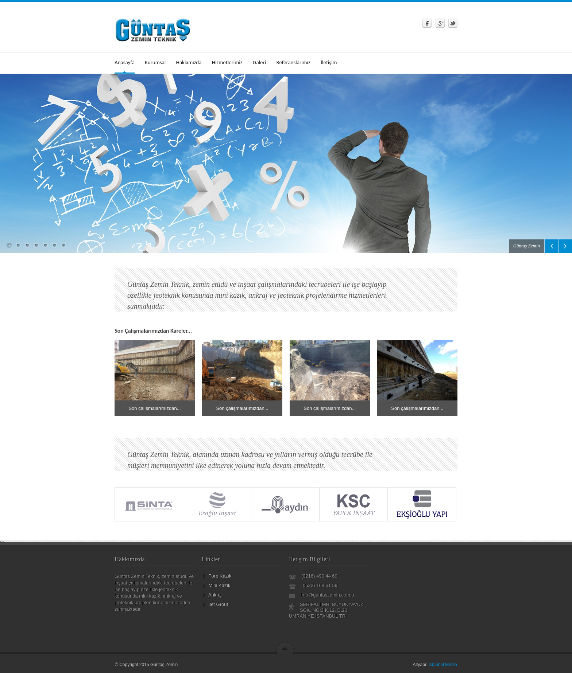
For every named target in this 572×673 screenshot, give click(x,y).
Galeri (259, 62)
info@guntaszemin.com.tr (328, 595)
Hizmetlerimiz (227, 62)
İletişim (329, 62)
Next (565, 246)
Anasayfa (125, 62)
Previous (551, 246)
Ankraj (215, 595)
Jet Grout (218, 604)
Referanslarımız (293, 62)
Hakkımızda (189, 62)
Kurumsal (155, 62)
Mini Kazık (220, 585)
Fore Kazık (220, 576)
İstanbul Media (443, 664)
